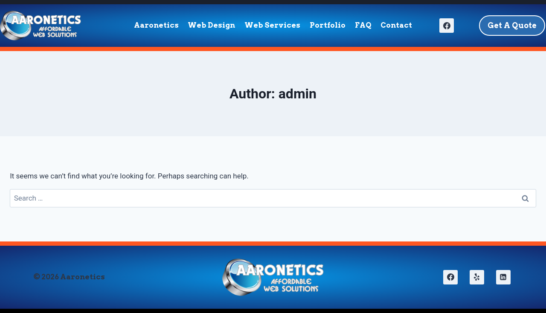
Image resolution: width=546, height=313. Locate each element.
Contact (396, 25)
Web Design (211, 25)
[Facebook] (446, 25)
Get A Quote (512, 25)
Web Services (272, 25)
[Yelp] (477, 277)
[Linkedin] (503, 277)
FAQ (363, 25)
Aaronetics (156, 25)
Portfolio (328, 25)
